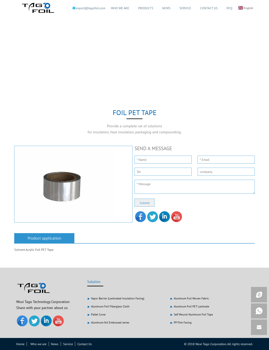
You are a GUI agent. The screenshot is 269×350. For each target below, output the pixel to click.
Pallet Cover (96, 314)
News (55, 344)
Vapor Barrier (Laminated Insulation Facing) (115, 298)
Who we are (38, 344)
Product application (44, 238)
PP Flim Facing (181, 322)
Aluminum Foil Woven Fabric (189, 298)
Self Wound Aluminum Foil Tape (191, 314)
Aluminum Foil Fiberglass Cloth (108, 306)
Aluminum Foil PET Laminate (189, 306)
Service (68, 344)
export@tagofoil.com (86, 8)
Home (20, 344)
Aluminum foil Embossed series (108, 322)
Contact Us (84, 344)
